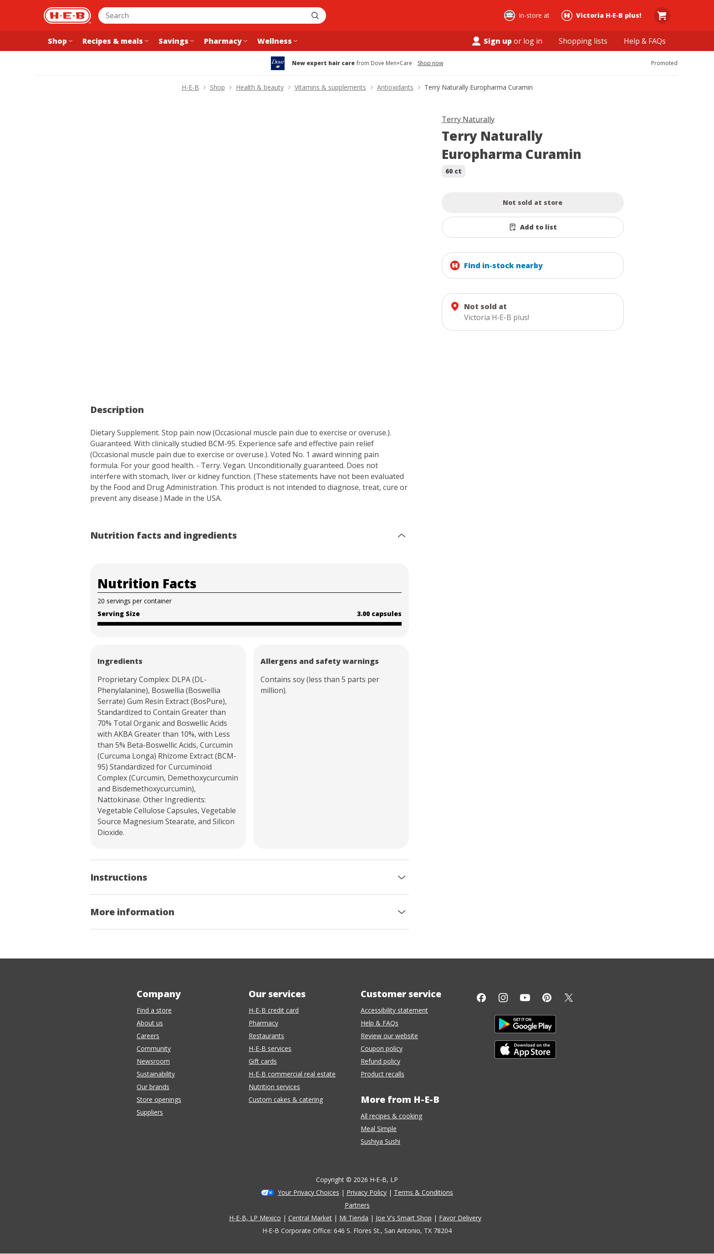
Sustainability (156, 1074)
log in (532, 41)
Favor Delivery (460, 1217)
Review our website (389, 1035)
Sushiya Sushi (380, 1141)
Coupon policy (382, 1048)
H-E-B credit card (274, 1010)
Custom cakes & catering (286, 1099)
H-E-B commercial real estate (292, 1074)
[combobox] (202, 15)
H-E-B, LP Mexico (255, 1217)
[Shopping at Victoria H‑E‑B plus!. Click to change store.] (603, 15)
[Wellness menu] (276, 41)
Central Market (310, 1217)
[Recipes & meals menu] (114, 41)
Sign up (491, 41)
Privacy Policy (367, 1192)
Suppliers (150, 1112)
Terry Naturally (468, 119)
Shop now (430, 63)
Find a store (154, 1010)
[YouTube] (525, 998)
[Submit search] (316, 15)
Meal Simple (379, 1128)
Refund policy (380, 1061)
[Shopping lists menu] (583, 41)
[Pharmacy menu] (225, 41)
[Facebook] (481, 998)
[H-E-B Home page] (67, 15)
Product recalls (382, 1074)
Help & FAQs (379, 1023)
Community (154, 1048)
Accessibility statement (394, 1010)
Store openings (159, 1099)
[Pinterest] (547, 998)
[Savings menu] (175, 41)
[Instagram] (503, 998)
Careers (148, 1035)
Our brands (153, 1086)
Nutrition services (274, 1086)
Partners (357, 1205)
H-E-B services (270, 1048)
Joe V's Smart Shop (404, 1217)
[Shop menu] (59, 41)
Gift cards (263, 1061)
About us (150, 1023)
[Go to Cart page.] (662, 15)
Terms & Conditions (423, 1192)
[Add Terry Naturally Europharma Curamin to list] (533, 227)
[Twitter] (569, 998)
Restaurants (266, 1035)
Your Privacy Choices (308, 1192)
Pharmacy (263, 1023)
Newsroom (153, 1061)
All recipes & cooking (391, 1115)
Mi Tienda (353, 1217)
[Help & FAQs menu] (644, 41)
